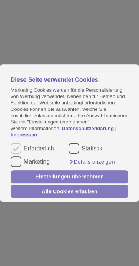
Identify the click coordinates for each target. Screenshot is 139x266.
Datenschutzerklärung (88, 128)
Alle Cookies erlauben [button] (69, 191)
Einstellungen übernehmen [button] (69, 177)
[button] (92, 162)
